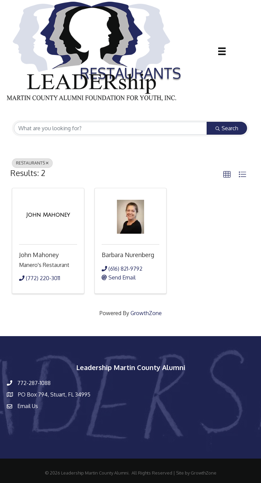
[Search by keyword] (110, 128)
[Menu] (221, 51)
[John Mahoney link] (48, 215)
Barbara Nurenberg (128, 254)
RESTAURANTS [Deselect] (32, 163)
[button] (227, 174)
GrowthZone (146, 313)
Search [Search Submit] (226, 128)
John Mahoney (39, 254)
